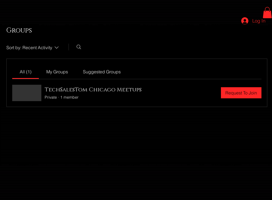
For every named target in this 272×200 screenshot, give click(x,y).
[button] (267, 12)
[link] (25, 71)
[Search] (78, 47)
